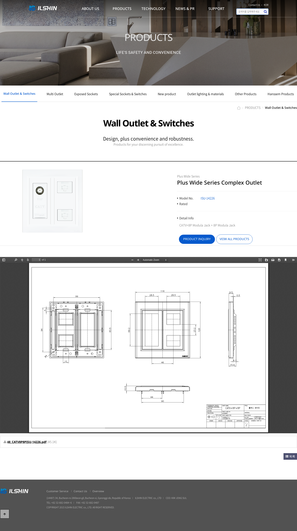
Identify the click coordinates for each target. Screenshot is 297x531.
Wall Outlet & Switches (19, 94)
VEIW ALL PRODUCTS (234, 239)
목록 (290, 456)
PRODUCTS (122, 8)
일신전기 (44, 8)
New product (167, 94)
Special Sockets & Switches (128, 94)
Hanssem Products (281, 94)
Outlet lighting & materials (205, 94)
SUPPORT (216, 8)
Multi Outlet (55, 94)
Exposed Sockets (86, 94)
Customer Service (57, 491)
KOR (266, 5)
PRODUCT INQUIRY (197, 239)
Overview (98, 491)
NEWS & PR (185, 8)
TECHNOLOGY (153, 8)
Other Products (245, 94)
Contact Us (254, 5)
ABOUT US (90, 8)
